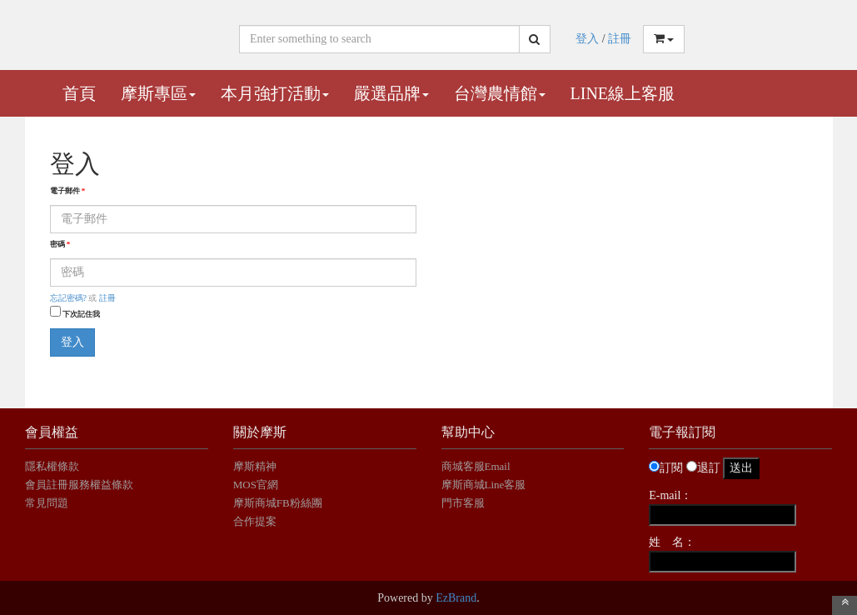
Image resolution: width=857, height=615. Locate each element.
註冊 (619, 38)
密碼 (60, 244)
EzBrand (456, 598)
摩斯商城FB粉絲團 (277, 503)
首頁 (79, 93)
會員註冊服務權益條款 (79, 484)
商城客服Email (477, 466)
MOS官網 (255, 484)
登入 (587, 38)
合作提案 (255, 521)
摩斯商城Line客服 (483, 484)
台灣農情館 (500, 93)
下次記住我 (81, 314)
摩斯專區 (158, 93)
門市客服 (463, 503)
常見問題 (46, 503)
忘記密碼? (68, 297)
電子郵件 (68, 191)
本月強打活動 (275, 93)
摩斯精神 (255, 466)
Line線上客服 (623, 93)
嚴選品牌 (391, 93)
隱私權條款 (52, 466)
